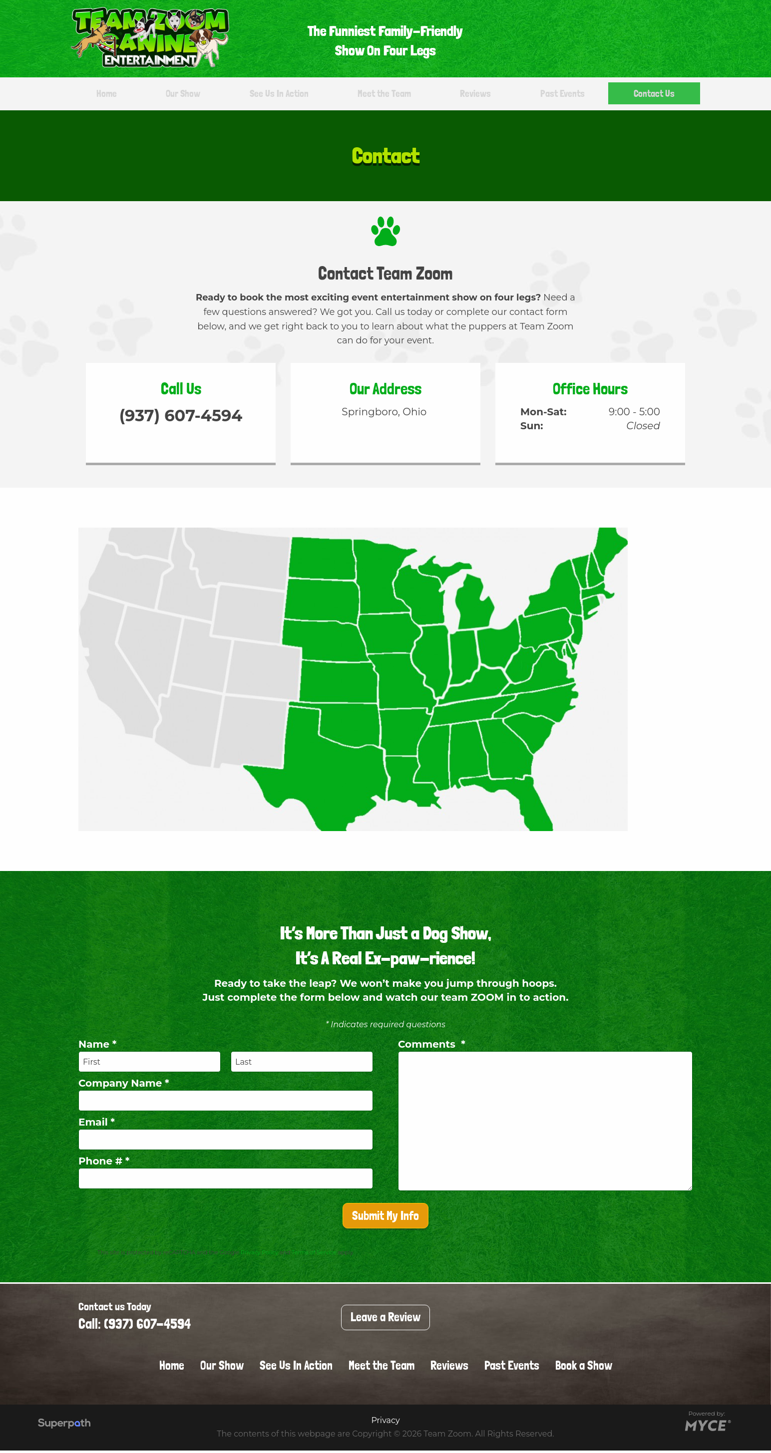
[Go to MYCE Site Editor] (707, 1427)
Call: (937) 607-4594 (134, 1326)
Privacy (385, 1423)
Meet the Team (384, 94)
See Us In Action (276, 94)
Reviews (475, 94)
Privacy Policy (259, 1254)
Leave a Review (385, 1319)
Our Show (180, 94)
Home (107, 94)
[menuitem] (102, 95)
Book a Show (583, 1368)
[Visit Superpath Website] (64, 1427)
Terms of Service (314, 1254)
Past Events (559, 94)
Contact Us (651, 94)
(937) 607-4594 (181, 422)
